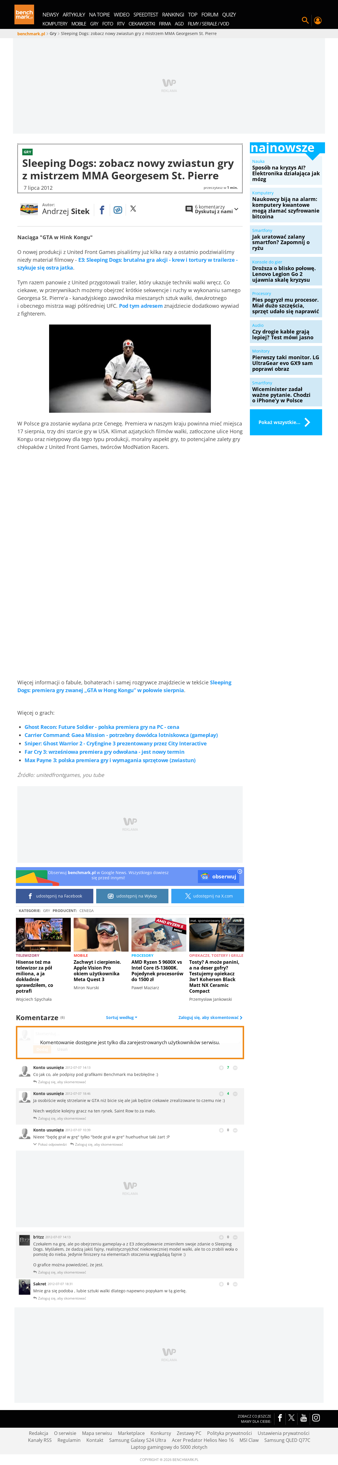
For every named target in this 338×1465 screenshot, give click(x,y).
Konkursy (161, 1433)
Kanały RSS (40, 1440)
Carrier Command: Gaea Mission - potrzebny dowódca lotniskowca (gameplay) (121, 734)
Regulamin (69, 1440)
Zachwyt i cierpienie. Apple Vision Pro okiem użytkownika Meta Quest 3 (97, 971)
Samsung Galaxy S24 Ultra (137, 1440)
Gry (46, 910)
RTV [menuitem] (121, 24)
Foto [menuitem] (107, 24)
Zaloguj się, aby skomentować (209, 1017)
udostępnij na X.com (208, 896)
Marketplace (131, 1433)
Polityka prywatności (229, 1433)
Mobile (81, 955)
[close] (240, 872)
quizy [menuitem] (229, 14)
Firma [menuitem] (165, 24)
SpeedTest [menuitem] (145, 14)
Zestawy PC (189, 1433)
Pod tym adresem (141, 305)
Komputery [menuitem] (54, 24)
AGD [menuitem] (179, 24)
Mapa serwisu (97, 1433)
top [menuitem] (192, 14)
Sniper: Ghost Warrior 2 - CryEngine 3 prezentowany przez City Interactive (116, 743)
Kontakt (94, 1440)
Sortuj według (121, 1017)
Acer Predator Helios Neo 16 (203, 1440)
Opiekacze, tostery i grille (216, 955)
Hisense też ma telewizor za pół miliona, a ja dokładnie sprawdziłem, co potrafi (34, 976)
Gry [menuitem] (94, 24)
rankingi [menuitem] (173, 14)
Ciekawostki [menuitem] (142, 24)
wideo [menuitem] (121, 14)
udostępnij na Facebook (54, 896)
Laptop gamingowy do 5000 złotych (169, 1447)
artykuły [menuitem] (74, 14)
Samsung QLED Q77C (287, 1440)
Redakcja (38, 1433)
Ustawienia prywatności (283, 1433)
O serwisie (65, 1433)
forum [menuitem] (209, 14)
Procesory (142, 955)
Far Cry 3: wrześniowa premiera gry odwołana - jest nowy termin (104, 751)
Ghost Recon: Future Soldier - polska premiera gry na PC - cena (102, 726)
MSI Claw (249, 1440)
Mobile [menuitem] (78, 24)
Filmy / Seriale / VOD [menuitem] (208, 24)
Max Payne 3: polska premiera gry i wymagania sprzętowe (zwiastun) (110, 760)
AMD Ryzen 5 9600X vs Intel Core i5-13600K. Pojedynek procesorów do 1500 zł (157, 971)
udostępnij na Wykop (132, 896)
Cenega (86, 910)
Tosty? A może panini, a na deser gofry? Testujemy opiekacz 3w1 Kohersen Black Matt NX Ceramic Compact (214, 976)
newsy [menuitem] (50, 14)
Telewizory (27, 955)
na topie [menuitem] (99, 14)
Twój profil (317, 20)
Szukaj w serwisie (305, 20)
